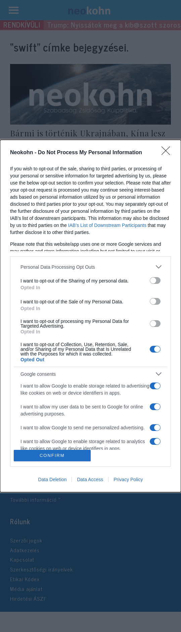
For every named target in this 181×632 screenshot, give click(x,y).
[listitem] (90, 266)
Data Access (90, 479)
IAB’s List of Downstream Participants (107, 225)
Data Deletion (52, 479)
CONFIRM (52, 455)
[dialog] (90, 316)
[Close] (168, 152)
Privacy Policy (128, 479)
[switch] (155, 280)
